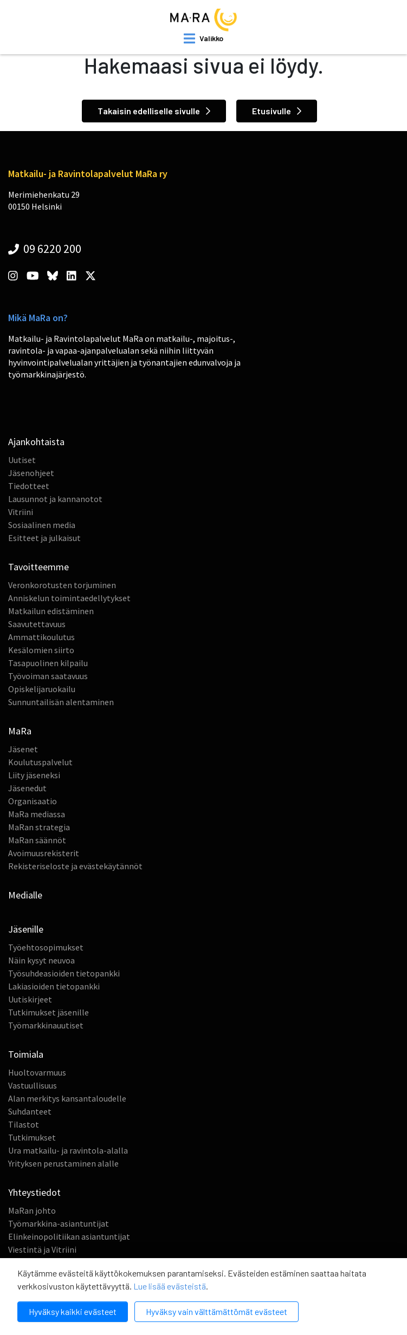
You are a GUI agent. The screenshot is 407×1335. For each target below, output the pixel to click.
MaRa (19, 731)
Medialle (25, 895)
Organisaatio (32, 801)
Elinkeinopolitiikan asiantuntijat (69, 1236)
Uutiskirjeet (30, 999)
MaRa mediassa (36, 814)
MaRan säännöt (37, 840)
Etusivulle (276, 111)
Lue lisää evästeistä (169, 1286)
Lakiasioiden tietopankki (54, 986)
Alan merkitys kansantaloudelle (67, 1098)
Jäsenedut (27, 788)
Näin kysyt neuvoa (41, 960)
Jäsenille (25, 929)
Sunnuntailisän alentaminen (61, 701)
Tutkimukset (32, 1137)
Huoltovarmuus (37, 1072)
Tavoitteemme (38, 567)
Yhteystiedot (34, 1192)
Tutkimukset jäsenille (48, 1012)
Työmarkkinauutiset (45, 1025)
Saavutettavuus (37, 623)
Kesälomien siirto (41, 649)
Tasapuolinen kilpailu (48, 662)
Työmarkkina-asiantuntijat (58, 1223)
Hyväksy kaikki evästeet (73, 1311)
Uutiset (22, 459)
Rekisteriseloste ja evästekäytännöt (75, 866)
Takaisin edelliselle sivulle (154, 111)
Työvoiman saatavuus (48, 675)
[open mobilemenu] (203, 38)
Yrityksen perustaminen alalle (63, 1163)
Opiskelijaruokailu (41, 688)
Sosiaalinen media (41, 524)
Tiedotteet (28, 485)
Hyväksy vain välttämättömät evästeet (216, 1311)
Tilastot (23, 1124)
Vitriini (20, 511)
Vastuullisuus (32, 1085)
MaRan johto (32, 1210)
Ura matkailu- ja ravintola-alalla (68, 1150)
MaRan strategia (39, 827)
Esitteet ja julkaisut (44, 537)
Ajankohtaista (36, 441)
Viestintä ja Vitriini (42, 1249)
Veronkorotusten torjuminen (62, 584)
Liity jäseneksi (34, 775)
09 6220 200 (44, 249)
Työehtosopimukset (45, 947)
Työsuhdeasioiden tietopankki (64, 973)
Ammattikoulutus (41, 636)
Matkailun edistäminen (51, 610)
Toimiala (25, 1054)
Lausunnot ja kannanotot (55, 498)
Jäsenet (23, 749)
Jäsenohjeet (31, 472)
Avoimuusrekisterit (43, 853)
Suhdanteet (29, 1111)
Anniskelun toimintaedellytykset (69, 597)
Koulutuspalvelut (40, 762)
